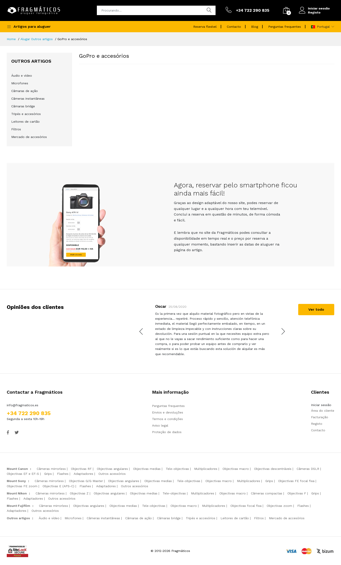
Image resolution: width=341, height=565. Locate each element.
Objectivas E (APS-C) (58, 486)
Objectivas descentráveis (272, 469)
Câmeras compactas (266, 493)
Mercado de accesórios (29, 137)
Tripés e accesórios (26, 114)
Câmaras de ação (24, 91)
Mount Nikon (17, 493)
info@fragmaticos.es (22, 405)
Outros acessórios (112, 473)
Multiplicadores (205, 469)
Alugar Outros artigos (36, 39)
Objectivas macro (236, 469)
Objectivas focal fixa (245, 506)
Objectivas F (296, 493)
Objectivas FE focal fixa (296, 481)
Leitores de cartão (25, 121)
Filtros (16, 129)
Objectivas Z (79, 493)
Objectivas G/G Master (86, 481)
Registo (314, 12)
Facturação (319, 417)
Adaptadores (83, 473)
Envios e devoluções (167, 412)
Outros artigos (18, 518)
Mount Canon (17, 469)
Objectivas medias (147, 469)
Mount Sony (16, 481)
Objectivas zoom (279, 506)
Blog (254, 26)
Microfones (19, 83)
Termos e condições (167, 419)
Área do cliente (322, 410)
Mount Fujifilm (18, 506)
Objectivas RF (81, 469)
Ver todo (316, 309)
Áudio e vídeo (21, 75)
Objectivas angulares (112, 469)
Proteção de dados (167, 432)
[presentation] (141, 331)
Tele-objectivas (177, 469)
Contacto (234, 26)
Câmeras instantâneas (28, 98)
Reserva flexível (205, 26)
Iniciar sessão (319, 8)
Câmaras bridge (23, 106)
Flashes (62, 473)
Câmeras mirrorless (51, 469)
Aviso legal (160, 425)
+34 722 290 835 (29, 413)
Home (11, 39)
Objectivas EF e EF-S (23, 473)
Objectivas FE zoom (22, 486)
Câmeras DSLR (308, 469)
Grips (48, 473)
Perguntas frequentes (284, 26)
